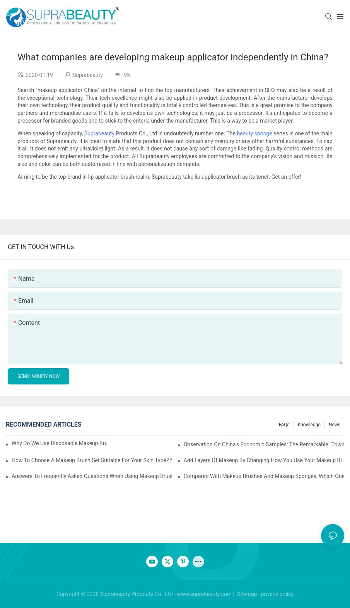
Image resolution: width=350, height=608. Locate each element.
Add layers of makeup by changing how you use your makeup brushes (264, 460)
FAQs (284, 424)
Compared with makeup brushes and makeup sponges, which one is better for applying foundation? (264, 476)
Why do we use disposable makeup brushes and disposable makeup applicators (59, 443)
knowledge (309, 424)
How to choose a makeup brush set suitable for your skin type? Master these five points (92, 460)
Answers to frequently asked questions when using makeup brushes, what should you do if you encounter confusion (92, 476)
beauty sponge (254, 133)
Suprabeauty (99, 133)
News (334, 424)
